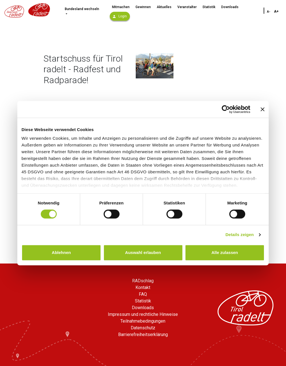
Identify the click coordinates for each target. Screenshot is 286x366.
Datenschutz (143, 327)
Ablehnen (61, 252)
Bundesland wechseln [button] (82, 9)
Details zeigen (239, 234)
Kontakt (142, 287)
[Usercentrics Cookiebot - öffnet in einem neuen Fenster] (225, 109)
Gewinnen (143, 7)
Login (120, 16)
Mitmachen (121, 7)
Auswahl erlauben (143, 252)
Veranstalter (187, 7)
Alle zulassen (224, 252)
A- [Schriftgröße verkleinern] (268, 11)
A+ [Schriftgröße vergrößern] (276, 11)
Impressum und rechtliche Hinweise (143, 314)
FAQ (143, 294)
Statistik (208, 7)
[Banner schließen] (262, 109)
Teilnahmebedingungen (142, 321)
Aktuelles (164, 7)
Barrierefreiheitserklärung (143, 334)
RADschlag (143, 280)
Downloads (230, 7)
